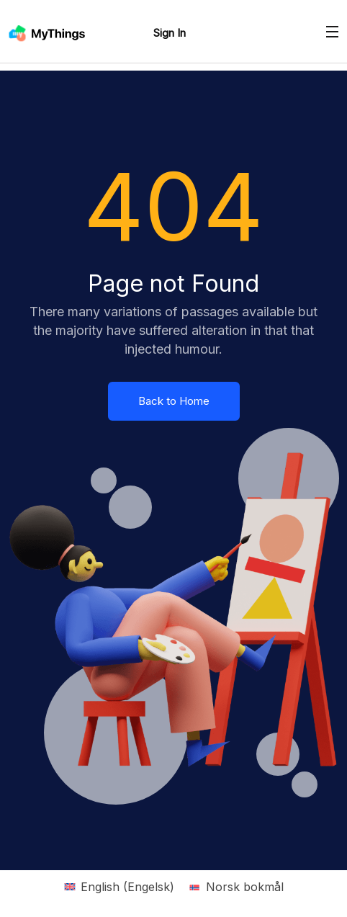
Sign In (169, 33)
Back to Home (173, 401)
